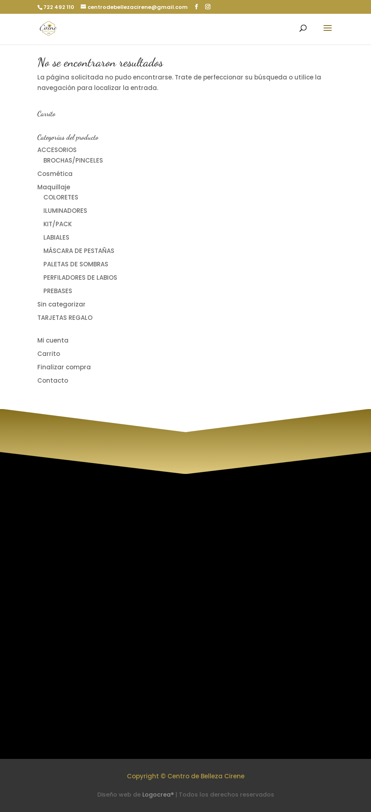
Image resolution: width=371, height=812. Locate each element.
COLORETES (60, 197)
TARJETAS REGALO (64, 317)
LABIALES (56, 237)
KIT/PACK (57, 224)
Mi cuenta (53, 340)
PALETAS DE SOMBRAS (75, 264)
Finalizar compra (64, 367)
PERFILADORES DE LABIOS (80, 277)
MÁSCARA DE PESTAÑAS (78, 250)
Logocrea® (158, 795)
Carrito (48, 353)
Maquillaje (53, 187)
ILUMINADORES (65, 210)
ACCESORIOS (57, 150)
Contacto (52, 380)
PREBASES (57, 291)
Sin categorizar (61, 304)
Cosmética (55, 173)
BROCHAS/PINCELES (73, 160)
